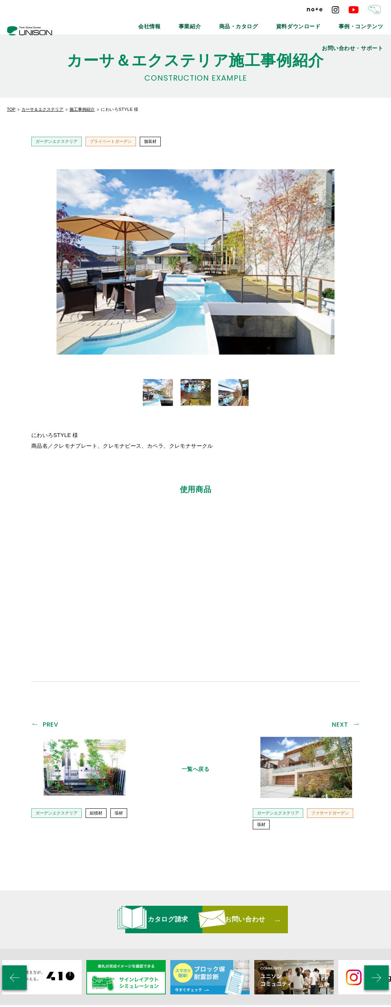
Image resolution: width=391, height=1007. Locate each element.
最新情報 (120, 952)
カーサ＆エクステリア (42, 109)
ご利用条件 (332, 952)
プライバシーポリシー (281, 952)
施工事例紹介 (82, 109)
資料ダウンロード (251, 23)
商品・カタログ (202, 23)
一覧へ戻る (196, 686)
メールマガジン (162, 952)
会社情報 (129, 23)
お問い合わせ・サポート (360, 23)
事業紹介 (162, 23)
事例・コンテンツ (302, 23)
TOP (11, 109)
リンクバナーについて (218, 952)
